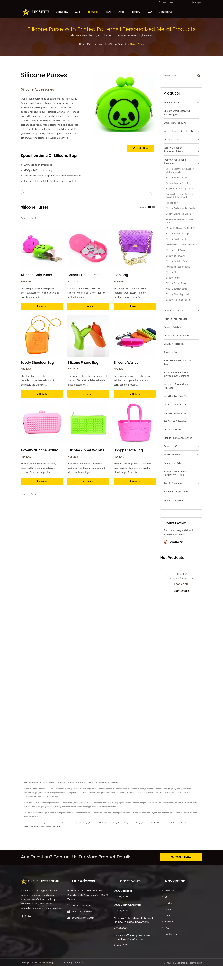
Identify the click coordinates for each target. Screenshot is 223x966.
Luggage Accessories (175, 412)
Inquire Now (140, 148)
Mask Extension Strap (176, 288)
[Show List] (154, 207)
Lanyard (69, 823)
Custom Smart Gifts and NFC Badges (177, 112)
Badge (126, 823)
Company (63, 12)
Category (91, 44)
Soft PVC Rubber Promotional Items (173, 149)
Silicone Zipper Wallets (85, 450)
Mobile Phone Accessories (178, 437)
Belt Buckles (155, 823)
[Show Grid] (150, 207)
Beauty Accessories (174, 343)
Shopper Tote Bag (128, 450)
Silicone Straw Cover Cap (178, 177)
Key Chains (93, 823)
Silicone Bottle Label (176, 239)
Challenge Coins (116, 823)
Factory (136, 12)
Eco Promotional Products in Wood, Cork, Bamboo (178, 374)
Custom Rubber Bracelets (178, 183)
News (109, 12)
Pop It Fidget (172, 202)
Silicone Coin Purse (36, 275)
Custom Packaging (174, 499)
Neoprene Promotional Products (176, 386)
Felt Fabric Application (176, 491)
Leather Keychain (31, 826)
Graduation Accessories (176, 404)
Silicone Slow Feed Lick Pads (180, 213)
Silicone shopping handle (178, 294)
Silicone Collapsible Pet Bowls (180, 208)
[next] (152, 192)
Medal (101, 823)
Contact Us (167, 12)
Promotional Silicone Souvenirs (112, 44)
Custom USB (170, 446)
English (198, 2)
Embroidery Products (175, 122)
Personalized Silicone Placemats (181, 244)
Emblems (146, 823)
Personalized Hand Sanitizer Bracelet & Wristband (179, 196)
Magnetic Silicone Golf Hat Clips (181, 228)
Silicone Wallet (126, 362)
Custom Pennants (173, 429)
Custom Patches (172, 327)
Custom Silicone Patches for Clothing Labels (179, 170)
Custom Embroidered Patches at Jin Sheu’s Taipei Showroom (134, 919)
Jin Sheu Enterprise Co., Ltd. (52, 961)
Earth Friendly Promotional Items (178, 362)
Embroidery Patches (169, 823)
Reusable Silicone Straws (178, 266)
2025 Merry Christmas (127, 904)
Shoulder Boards (172, 351)
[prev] (23, 192)
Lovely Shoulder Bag (37, 362)
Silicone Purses (137, 44)
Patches (76, 823)
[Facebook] (22, 915)
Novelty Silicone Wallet (39, 450)
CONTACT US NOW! (181, 857)
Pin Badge (84, 823)
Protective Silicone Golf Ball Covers (179, 221)
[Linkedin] (29, 915)
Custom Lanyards (173, 139)
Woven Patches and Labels (178, 130)
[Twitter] (26, 915)
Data (122, 12)
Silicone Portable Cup (176, 261)
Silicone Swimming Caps (177, 233)
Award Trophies (172, 454)
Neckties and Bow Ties (176, 396)
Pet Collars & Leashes (175, 421)
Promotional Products (175, 318)
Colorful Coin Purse (82, 275)
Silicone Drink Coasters (177, 250)
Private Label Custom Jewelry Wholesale (175, 473)
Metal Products (172, 102)
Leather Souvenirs (173, 310)
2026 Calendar (123, 890)
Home (82, 44)
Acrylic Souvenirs (173, 483)
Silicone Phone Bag (82, 362)
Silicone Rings (172, 272)
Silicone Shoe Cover (175, 255)
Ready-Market (195, 962)
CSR (78, 12)
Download (173, 542)
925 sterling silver (173, 462)
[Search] (175, 2)
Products (93, 12)
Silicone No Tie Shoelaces (178, 299)
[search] (159, 2)
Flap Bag (121, 275)
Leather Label (183, 823)
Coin (107, 823)
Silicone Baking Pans (176, 283)
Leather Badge (135, 823)
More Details (181, 591)
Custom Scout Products (176, 335)
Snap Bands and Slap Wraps (179, 188)
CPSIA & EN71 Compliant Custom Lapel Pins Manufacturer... (134, 936)
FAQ (150, 12)
